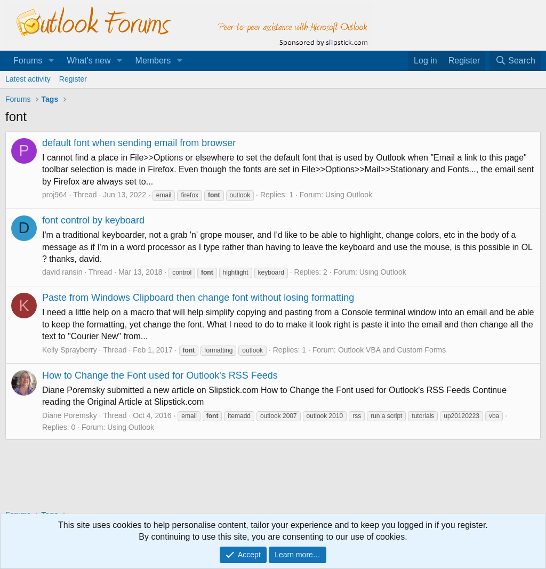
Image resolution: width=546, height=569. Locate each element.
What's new (88, 60)
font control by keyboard (93, 220)
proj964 (54, 194)
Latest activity (28, 79)
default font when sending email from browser (139, 143)
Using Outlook (348, 194)
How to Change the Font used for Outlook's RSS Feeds (160, 375)
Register (73, 79)
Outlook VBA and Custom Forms (392, 350)
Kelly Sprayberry (69, 350)
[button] (51, 61)
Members (153, 60)
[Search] (515, 61)
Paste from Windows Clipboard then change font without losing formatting (198, 297)
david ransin (62, 272)
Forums (27, 60)
